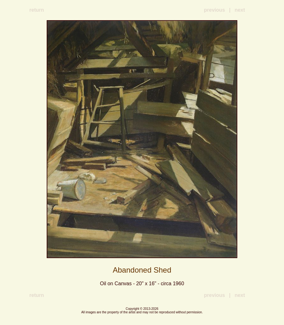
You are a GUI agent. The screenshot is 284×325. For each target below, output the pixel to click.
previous (214, 10)
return (36, 10)
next (239, 10)
